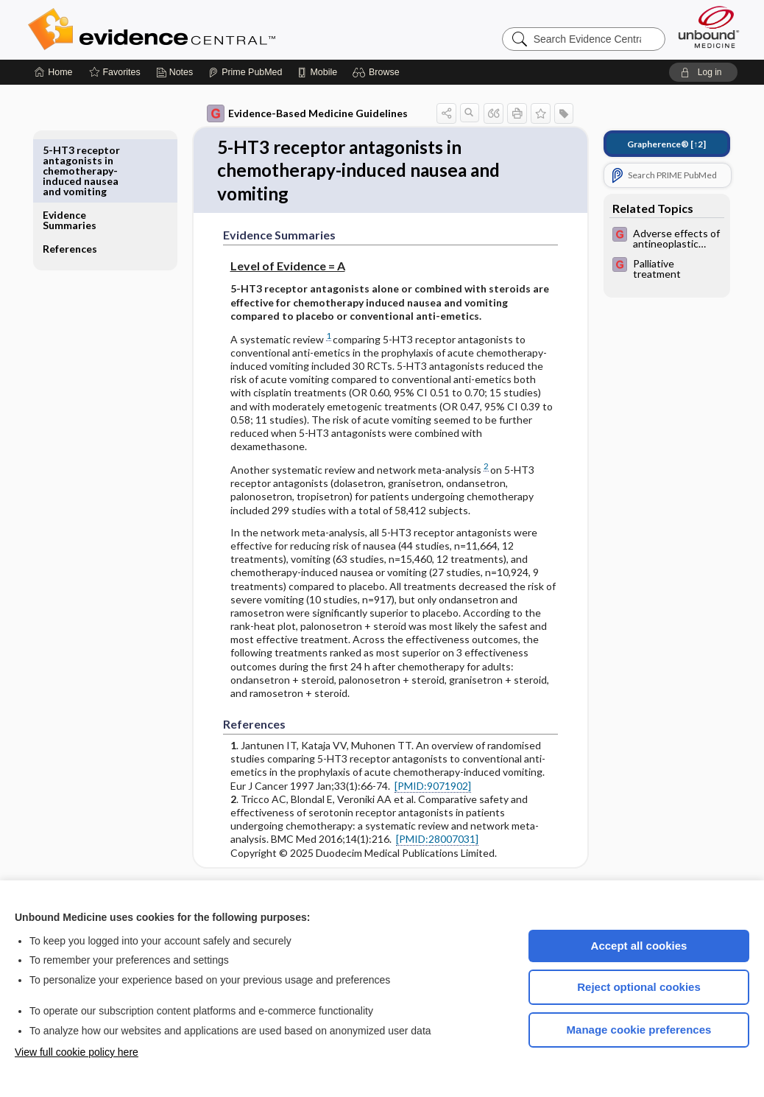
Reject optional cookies (639, 987)
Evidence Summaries (80, 155)
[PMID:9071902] (422, 789)
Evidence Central (210, 29)
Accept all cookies (639, 945)
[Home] (53, 72)
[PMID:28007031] (427, 843)
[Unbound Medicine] (708, 27)
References (80, 184)
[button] (378, 72)
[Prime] (245, 72)
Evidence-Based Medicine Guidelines (297, 113)
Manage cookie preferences (639, 1029)
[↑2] (656, 144)
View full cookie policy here (76, 1052)
